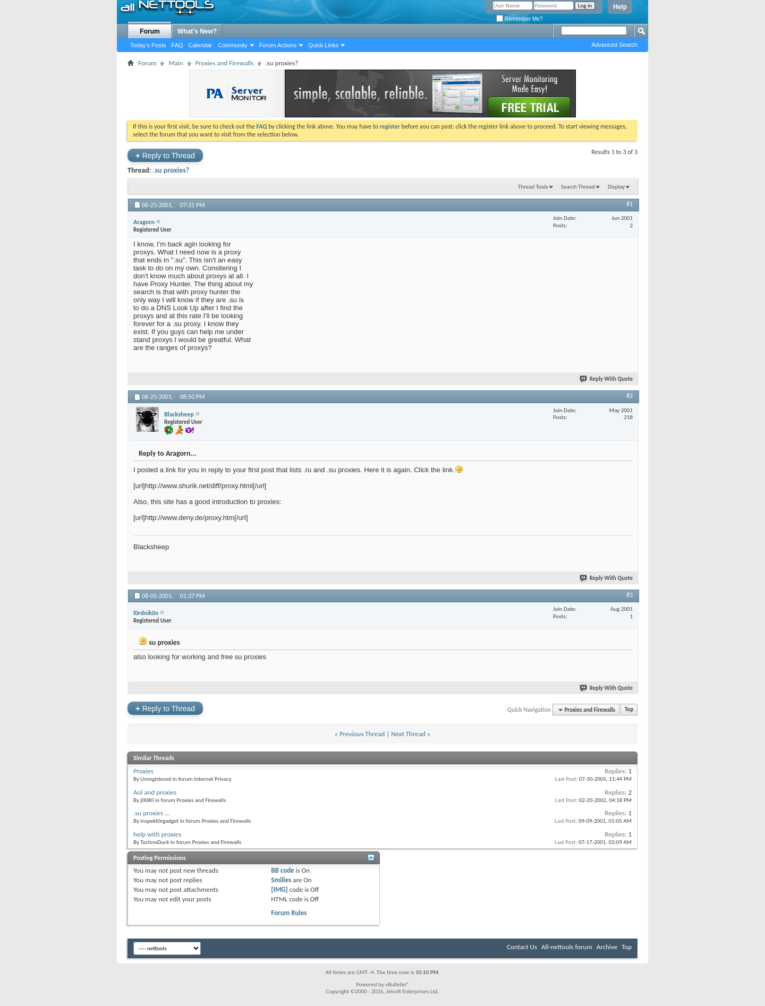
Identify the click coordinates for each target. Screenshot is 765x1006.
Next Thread (408, 734)
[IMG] (279, 889)
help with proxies (157, 834)
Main (175, 63)
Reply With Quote (607, 379)
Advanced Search (614, 44)
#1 (629, 204)
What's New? (197, 31)
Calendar (200, 45)
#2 (629, 395)
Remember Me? (519, 19)
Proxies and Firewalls (225, 63)
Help (620, 7)
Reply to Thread (165, 155)
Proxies (143, 771)
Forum (149, 31)
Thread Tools (533, 186)
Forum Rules (289, 913)
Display (616, 186)
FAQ (177, 45)
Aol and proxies (154, 792)
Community (233, 45)
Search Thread (578, 186)
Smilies (281, 880)
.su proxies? (171, 170)
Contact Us (522, 947)
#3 (629, 595)
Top (629, 709)
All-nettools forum (566, 947)
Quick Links (323, 45)
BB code (282, 870)
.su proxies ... (151, 813)
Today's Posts (148, 45)
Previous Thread (362, 734)
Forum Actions (277, 45)
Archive (607, 947)
